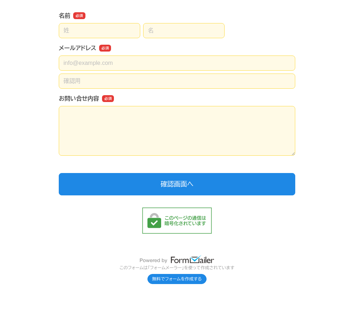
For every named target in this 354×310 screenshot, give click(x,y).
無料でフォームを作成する (177, 279)
